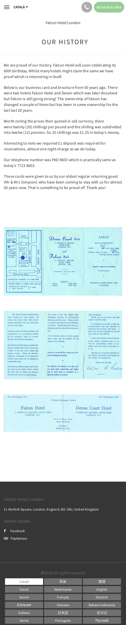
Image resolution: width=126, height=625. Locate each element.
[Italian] (24, 612)
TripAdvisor (15, 538)
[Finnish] (24, 597)
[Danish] (24, 589)
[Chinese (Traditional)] (102, 581)
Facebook (14, 531)
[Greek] (24, 605)
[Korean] (102, 612)
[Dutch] (63, 589)
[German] (102, 597)
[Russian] (102, 620)
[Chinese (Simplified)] (63, 581)
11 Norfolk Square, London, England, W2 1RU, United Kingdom (51, 509)
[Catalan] (24, 581)
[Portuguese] (63, 620)
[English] (102, 589)
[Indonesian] (102, 605)
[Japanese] (63, 612)
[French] (63, 597)
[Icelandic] (63, 605)
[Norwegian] (24, 620)
